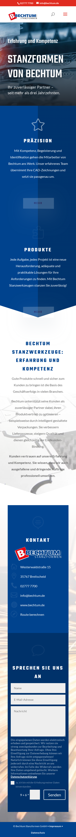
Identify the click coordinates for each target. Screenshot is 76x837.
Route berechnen (32, 614)
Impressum (55, 826)
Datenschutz (38, 832)
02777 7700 (28, 586)
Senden (54, 794)
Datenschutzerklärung (24, 776)
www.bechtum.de (32, 605)
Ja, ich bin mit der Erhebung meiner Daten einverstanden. (38, 784)
